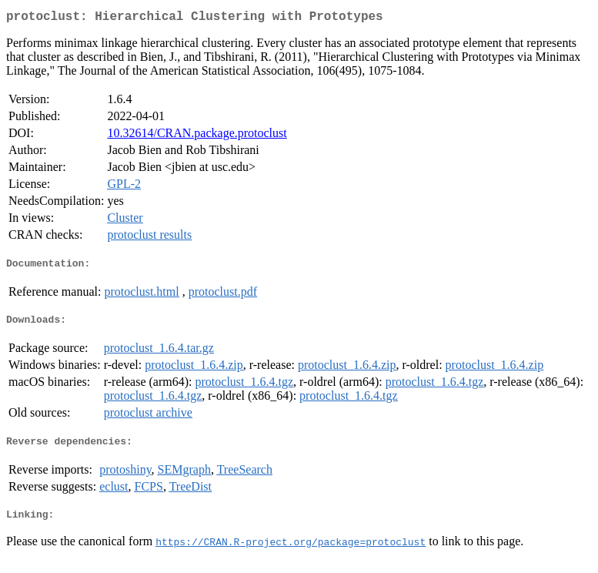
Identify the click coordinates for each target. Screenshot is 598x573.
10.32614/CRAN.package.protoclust (196, 135)
